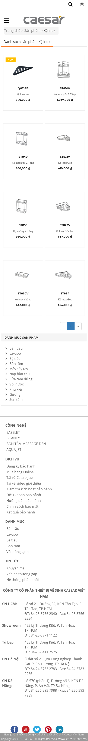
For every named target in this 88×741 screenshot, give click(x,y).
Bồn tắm (16, 363)
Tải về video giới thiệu (23, 483)
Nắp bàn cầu (19, 374)
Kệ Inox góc (23, 94)
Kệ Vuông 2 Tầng (23, 231)
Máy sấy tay (18, 368)
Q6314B (23, 88)
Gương (15, 394)
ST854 (64, 293)
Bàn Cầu (16, 348)
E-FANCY (13, 438)
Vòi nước (16, 384)
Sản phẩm (32, 30)
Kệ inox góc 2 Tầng (65, 94)
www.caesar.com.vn (72, 739)
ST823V (65, 225)
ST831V (65, 156)
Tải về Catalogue (19, 477)
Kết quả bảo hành (20, 512)
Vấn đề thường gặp (21, 574)
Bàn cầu (12, 528)
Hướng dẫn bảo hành (23, 500)
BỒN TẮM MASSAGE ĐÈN (26, 443)
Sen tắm (16, 399)
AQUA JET (13, 449)
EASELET (13, 432)
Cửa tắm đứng (20, 379)
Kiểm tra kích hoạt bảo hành (29, 489)
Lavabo (15, 353)
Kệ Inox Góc (65, 163)
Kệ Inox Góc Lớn (65, 231)
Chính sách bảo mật (22, 506)
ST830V (23, 293)
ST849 (23, 156)
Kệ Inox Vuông (23, 299)
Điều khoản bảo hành (23, 495)
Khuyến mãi (15, 568)
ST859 (23, 225)
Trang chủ (12, 30)
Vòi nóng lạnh (17, 551)
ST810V (65, 88)
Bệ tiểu (15, 358)
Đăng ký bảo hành (20, 466)
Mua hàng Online (20, 472)
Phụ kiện (16, 389)
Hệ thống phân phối (22, 579)
